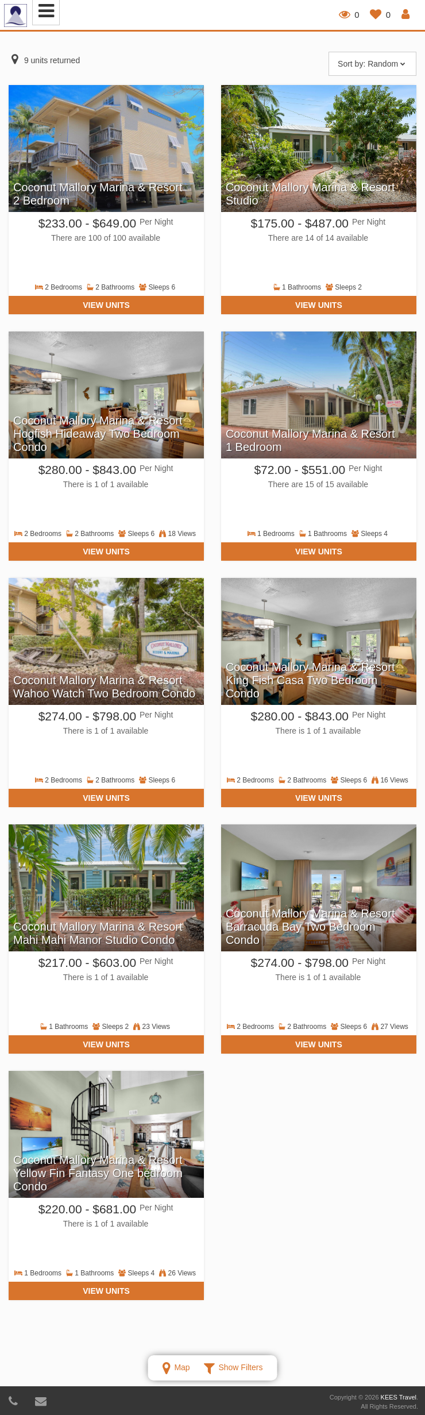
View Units (106, 305)
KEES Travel (398, 1397)
